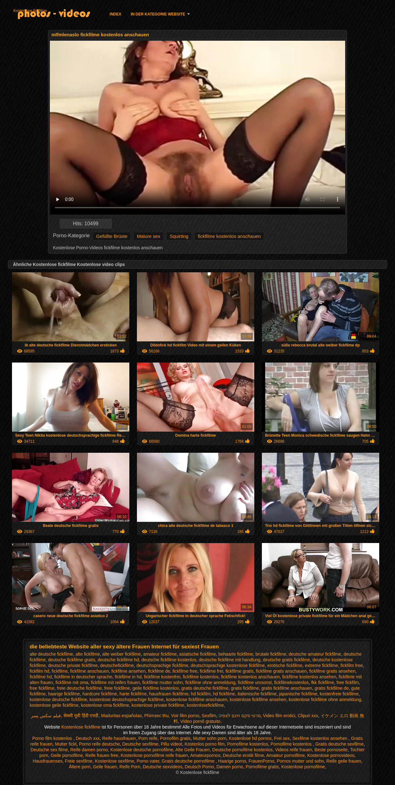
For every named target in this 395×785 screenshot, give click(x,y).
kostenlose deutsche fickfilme (58, 699)
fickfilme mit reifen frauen (115, 682)
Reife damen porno (89, 749)
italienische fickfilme (257, 693)
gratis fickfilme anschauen (286, 688)
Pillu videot (171, 744)
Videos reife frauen (293, 749)
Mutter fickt (65, 744)
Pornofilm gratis (175, 738)
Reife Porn (130, 766)
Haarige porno (232, 761)
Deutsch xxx (88, 738)
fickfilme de (159, 671)
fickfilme (60, 671)
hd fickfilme (224, 693)
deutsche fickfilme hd (118, 659)
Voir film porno (185, 715)
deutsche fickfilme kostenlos (168, 659)
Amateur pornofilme (285, 755)
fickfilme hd (41, 676)
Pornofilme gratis (262, 766)
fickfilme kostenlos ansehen (309, 676)
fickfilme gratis (240, 671)
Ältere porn (79, 766)
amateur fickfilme (160, 654)
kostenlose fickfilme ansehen (258, 699)
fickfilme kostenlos (201, 676)
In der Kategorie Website (158, 14)
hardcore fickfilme (99, 693)
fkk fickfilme (322, 682)
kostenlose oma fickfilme (105, 705)
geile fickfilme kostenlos (156, 688)
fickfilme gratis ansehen (332, 671)
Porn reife (147, 738)
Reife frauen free (101, 755)
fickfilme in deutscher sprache (83, 676)
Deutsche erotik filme (243, 755)
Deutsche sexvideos (162, 766)
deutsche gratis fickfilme (286, 659)
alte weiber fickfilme (121, 654)
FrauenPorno (261, 761)
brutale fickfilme (271, 654)
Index (115, 14)
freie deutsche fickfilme (79, 688)
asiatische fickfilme (197, 654)
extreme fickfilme (321, 665)
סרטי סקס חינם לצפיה (240, 715)
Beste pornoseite (331, 749)
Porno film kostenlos (52, 738)
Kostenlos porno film (205, 744)
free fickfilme (42, 688)
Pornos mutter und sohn (300, 761)
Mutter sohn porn (210, 738)
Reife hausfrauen (119, 738)
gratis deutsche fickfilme (204, 688)
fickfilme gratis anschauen (281, 671)
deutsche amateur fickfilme (315, 654)
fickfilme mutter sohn (162, 682)
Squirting (179, 236)
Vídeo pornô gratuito (200, 721)
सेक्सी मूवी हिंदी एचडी (81, 715)
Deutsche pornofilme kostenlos (242, 749)
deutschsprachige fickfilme (162, 665)
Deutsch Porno (199, 766)
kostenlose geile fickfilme (54, 705)
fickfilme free (185, 671)
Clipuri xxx (308, 715)
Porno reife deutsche (99, 744)
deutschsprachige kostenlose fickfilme (228, 665)
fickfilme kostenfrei (162, 676)
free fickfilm (348, 682)
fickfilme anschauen (89, 671)
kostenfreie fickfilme (339, 693)
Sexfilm (209, 715)
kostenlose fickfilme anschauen (196, 699)
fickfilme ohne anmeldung (210, 682)
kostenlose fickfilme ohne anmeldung (325, 699)
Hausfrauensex (47, 761)
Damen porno (229, 766)
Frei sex (282, 738)
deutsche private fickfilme (72, 665)
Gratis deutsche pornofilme (188, 761)
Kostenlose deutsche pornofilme (141, 749)
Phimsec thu (156, 715)
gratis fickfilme (245, 688)
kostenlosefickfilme (205, 705)
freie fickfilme (117, 688)
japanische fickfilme (298, 693)
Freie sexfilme (78, 761)
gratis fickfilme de (332, 688)
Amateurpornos (205, 755)
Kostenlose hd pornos (250, 738)
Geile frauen (105, 766)
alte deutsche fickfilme (51, 654)
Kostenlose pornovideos (330, 755)
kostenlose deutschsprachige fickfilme (127, 699)
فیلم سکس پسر (46, 715)
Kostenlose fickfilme (30, 11)
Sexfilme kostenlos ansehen (320, 738)
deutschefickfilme (117, 665)
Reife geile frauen (344, 761)
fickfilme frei (211, 671)
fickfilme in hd (128, 676)
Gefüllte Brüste (111, 236)
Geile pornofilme (67, 755)
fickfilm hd (39, 671)
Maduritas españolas (121, 715)
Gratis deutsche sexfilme (339, 744)
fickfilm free (351, 665)
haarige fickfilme (64, 693)
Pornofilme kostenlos (247, 744)
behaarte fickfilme (235, 654)
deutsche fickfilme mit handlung (229, 659)
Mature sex (148, 236)
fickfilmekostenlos (291, 682)
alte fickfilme (87, 654)
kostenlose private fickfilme (158, 705)
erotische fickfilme (284, 665)
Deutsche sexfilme (140, 744)
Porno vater (148, 761)
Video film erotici (279, 715)
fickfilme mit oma (72, 682)
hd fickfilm (200, 693)
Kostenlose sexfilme (114, 761)
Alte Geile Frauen (192, 749)
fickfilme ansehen (128, 671)
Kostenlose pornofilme (303, 766)
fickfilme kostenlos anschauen (229, 236)
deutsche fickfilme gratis (71, 659)
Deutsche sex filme (49, 749)
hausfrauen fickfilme (169, 693)
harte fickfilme (133, 693)
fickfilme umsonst (255, 682)
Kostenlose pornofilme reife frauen (154, 755)
